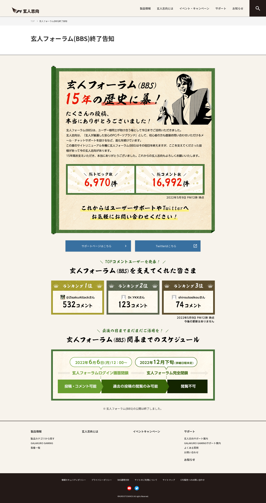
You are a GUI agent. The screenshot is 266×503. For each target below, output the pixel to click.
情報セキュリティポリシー (74, 479)
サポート (220, 8)
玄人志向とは (165, 8)
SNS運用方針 (123, 479)
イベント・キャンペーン (194, 8)
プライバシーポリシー (101, 479)
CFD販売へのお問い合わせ (192, 479)
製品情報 (145, 8)
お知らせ (237, 8)
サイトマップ (169, 479)
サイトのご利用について (146, 479)
